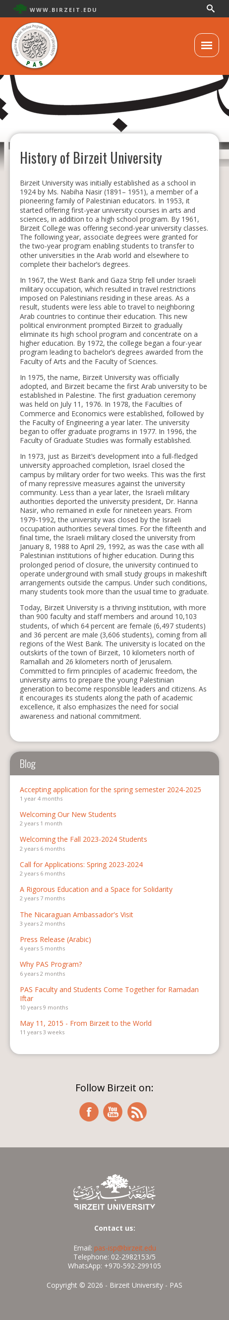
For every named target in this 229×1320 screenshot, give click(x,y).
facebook (89, 1112)
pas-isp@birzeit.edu (125, 1248)
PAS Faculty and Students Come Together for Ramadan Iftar (109, 994)
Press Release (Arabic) (55, 939)
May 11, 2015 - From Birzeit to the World (86, 1023)
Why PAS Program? (51, 964)
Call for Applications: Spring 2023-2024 (81, 864)
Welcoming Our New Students (68, 814)
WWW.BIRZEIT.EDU (64, 9)
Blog (28, 763)
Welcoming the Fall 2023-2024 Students (83, 839)
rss (137, 1112)
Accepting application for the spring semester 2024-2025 (110, 789)
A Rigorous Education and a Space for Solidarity (96, 889)
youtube (113, 1112)
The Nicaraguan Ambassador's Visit (76, 914)
